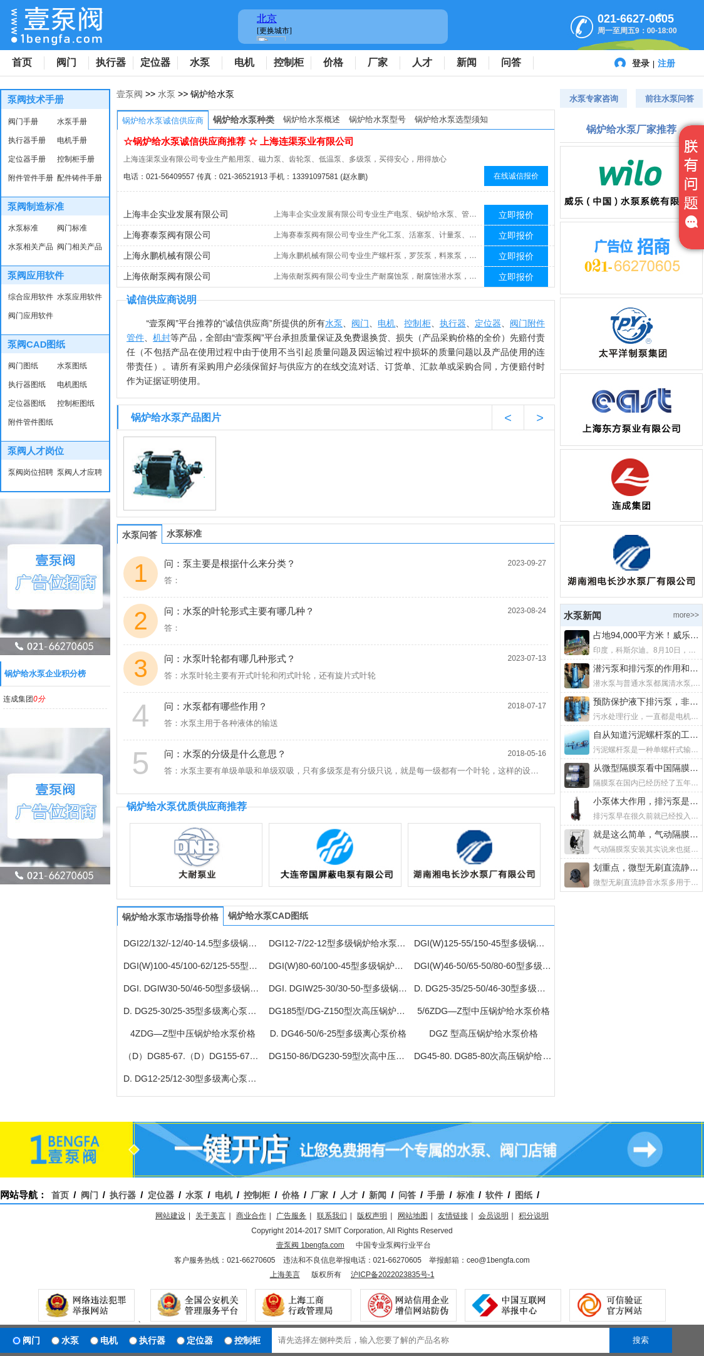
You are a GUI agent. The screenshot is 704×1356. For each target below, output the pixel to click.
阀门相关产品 (79, 246)
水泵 (200, 62)
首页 (22, 62)
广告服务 (291, 1215)
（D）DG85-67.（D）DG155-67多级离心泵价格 (192, 1056)
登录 (641, 63)
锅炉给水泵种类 (243, 120)
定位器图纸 (27, 403)
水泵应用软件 (79, 296)
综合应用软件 (30, 296)
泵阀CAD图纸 (37, 344)
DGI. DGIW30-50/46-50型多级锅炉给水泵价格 (192, 988)
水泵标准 (23, 228)
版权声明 (372, 1215)
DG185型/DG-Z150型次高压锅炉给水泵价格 (338, 1011)
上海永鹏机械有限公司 (167, 256)
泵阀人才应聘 (79, 472)
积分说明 (534, 1215)
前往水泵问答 (669, 98)
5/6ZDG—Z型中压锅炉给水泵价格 (483, 1011)
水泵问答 (139, 535)
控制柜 (289, 62)
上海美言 (285, 1274)
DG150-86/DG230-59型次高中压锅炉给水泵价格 (338, 1056)
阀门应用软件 (30, 315)
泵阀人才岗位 (36, 450)
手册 (436, 1195)
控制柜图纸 (76, 403)
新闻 (467, 62)
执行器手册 (27, 140)
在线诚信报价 (516, 176)
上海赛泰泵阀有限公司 (167, 235)
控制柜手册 (76, 159)
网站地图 (413, 1215)
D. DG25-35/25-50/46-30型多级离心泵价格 (483, 988)
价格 (333, 62)
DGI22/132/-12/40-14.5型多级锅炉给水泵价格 (192, 943)
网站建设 (170, 1215)
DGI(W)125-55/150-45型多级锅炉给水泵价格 (483, 943)
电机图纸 (72, 384)
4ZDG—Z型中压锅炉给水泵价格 (193, 1033)
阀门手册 (23, 121)
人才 (422, 62)
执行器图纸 (27, 384)
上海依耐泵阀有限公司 (167, 276)
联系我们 (332, 1215)
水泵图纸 (72, 365)
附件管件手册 (30, 177)
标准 (465, 1195)
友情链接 (453, 1215)
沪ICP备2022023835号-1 (392, 1274)
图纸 (523, 1195)
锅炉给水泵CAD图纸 (268, 916)
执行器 (111, 62)
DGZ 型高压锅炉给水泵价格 (483, 1033)
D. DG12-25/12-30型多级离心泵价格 (192, 1079)
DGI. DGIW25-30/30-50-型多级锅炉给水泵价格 (338, 988)
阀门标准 (72, 228)
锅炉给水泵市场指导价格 (170, 917)
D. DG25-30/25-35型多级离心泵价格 (192, 1011)
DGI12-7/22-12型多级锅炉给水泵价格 (338, 943)
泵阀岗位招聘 (30, 472)
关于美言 (210, 1215)
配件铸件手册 (79, 177)
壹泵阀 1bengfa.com (310, 1245)
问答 (511, 62)
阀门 (66, 62)
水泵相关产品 (30, 246)
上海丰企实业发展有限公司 (176, 214)
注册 (666, 63)
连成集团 (24, 699)
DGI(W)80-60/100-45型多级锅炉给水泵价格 (338, 966)
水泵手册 (72, 121)
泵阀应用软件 (36, 275)
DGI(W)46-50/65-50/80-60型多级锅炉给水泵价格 (483, 966)
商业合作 (251, 1215)
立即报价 (516, 215)
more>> (686, 615)
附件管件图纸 (30, 422)
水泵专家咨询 (593, 98)
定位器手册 (27, 159)
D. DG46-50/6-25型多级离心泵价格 (338, 1033)
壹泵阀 (129, 94)
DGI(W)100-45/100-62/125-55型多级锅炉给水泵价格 (192, 966)
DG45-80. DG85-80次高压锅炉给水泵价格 (483, 1056)
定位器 (155, 62)
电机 (244, 62)
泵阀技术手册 (36, 99)
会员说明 (494, 1215)
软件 (494, 1195)
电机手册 (72, 140)
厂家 (378, 62)
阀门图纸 (23, 365)
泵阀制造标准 (36, 206)
